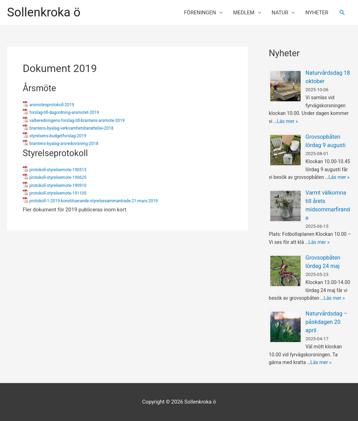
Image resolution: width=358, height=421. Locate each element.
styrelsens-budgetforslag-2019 (57, 135)
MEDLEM (244, 12)
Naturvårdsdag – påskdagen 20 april (327, 322)
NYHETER (316, 12)
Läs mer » (287, 121)
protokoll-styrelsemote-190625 (57, 177)
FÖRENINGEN (200, 12)
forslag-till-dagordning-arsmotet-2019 (64, 112)
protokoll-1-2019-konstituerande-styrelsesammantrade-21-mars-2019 (93, 200)
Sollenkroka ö (43, 12)
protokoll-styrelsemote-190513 (57, 169)
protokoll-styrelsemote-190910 (57, 185)
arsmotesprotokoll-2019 (51, 104)
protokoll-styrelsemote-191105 (57, 193)
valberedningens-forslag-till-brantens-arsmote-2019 (76, 120)
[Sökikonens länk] (342, 12)
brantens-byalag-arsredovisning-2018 (63, 143)
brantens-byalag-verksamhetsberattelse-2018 (71, 128)
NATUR (280, 12)
